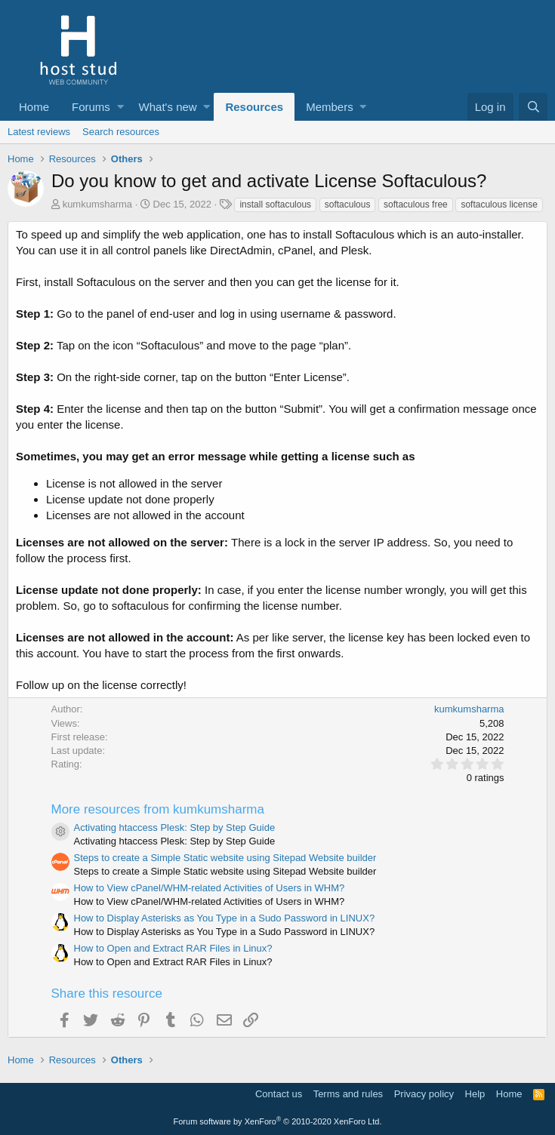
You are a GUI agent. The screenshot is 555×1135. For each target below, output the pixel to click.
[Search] (533, 107)
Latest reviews (39, 131)
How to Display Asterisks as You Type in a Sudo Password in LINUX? (224, 918)
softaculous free (416, 204)
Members (329, 106)
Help (475, 1094)
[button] (120, 107)
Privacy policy (424, 1094)
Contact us (278, 1094)
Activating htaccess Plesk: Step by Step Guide (175, 827)
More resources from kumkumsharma (157, 809)
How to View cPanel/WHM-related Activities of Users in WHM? (209, 888)
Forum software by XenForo (278, 1121)
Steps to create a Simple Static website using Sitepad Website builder (225, 857)
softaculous (348, 204)
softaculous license (499, 204)
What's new (168, 106)
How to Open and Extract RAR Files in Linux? (173, 948)
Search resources (120, 131)
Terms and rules (348, 1094)
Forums (91, 106)
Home (34, 106)
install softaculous (275, 204)
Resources (254, 106)
